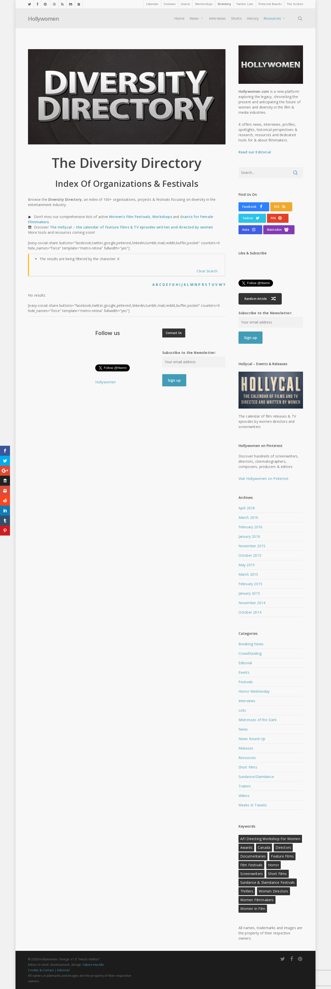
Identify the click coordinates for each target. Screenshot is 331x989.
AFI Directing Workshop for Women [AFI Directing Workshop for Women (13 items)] (270, 838)
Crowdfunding (250, 653)
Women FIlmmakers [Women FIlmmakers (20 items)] (257, 899)
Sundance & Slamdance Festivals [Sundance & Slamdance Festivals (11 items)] (267, 882)
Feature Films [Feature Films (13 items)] (282, 856)
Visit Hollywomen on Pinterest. (263, 478)
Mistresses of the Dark (257, 719)
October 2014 (249, 612)
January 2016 (249, 536)
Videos (244, 795)
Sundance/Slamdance (256, 776)
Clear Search (207, 271)
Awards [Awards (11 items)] (246, 847)
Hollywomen (43, 18)
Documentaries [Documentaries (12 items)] (253, 856)
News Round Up (252, 738)
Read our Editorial (254, 152)
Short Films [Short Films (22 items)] (277, 873)
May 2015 (246, 564)
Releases (246, 748)
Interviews (247, 700)
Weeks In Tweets (252, 805)
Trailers (244, 786)
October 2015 (249, 555)
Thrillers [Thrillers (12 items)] (247, 891)
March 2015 (248, 574)
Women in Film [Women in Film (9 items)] (253, 908)
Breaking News (251, 644)
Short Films (247, 767)
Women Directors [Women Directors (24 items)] (273, 891)
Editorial (245, 662)
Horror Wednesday (254, 691)
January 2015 (249, 593)
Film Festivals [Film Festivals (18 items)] (251, 865)
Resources (247, 757)
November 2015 (252, 546)
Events (244, 672)
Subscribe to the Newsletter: (189, 352)
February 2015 (250, 583)
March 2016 (248, 517)
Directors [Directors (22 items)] (283, 847)
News (243, 729)
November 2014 (252, 602)
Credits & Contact (41, 970)
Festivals (245, 681)
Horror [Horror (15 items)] (273, 865)
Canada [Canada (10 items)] (264, 847)
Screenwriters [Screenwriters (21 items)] (251, 873)
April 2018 (246, 508)
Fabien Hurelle (93, 965)
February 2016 (250, 527)
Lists (242, 710)
